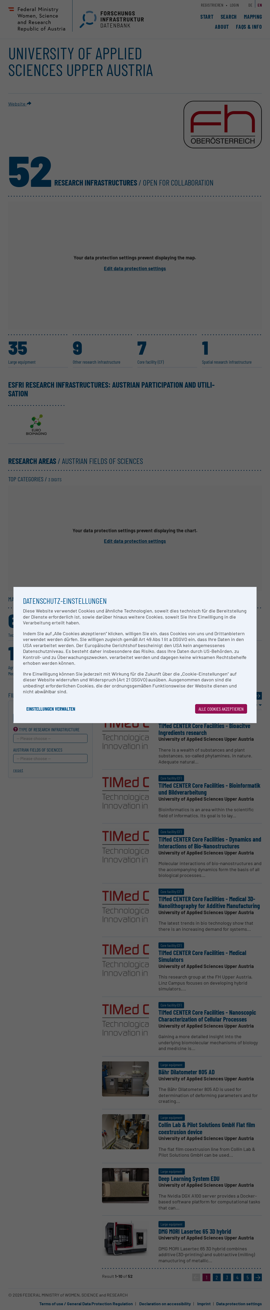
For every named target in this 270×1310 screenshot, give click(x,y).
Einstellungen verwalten (50, 709)
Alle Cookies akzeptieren (221, 709)
